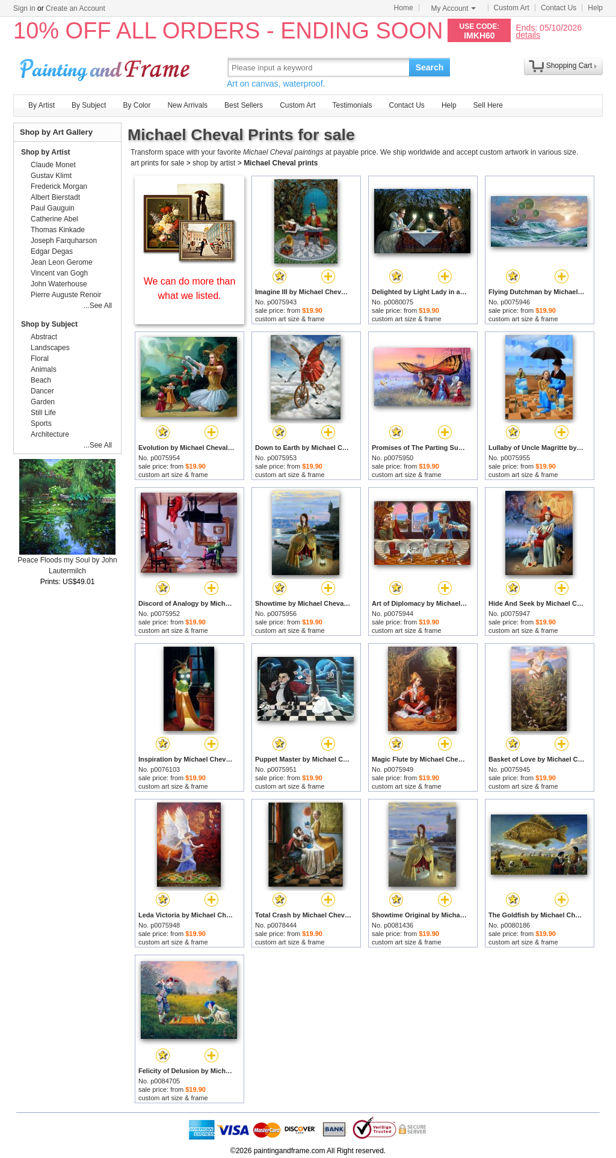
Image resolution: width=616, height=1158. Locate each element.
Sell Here (488, 105)
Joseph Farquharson (64, 240)
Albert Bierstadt (55, 197)
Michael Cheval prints (281, 163)
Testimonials (352, 105)
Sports (41, 423)
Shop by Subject (49, 324)
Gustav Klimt (51, 175)
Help (595, 8)
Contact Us (558, 8)
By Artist (41, 105)
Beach (41, 380)
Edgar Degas (52, 251)
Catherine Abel (54, 219)
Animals (44, 369)
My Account (453, 8)
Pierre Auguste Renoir (66, 295)
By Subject (89, 105)
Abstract (44, 337)
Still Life (43, 412)
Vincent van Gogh (59, 273)
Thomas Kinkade (58, 230)
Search (430, 67)
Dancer (42, 391)
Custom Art (511, 8)
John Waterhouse (59, 284)
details (528, 34)
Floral (40, 358)
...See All (98, 305)
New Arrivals (187, 105)
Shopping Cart (569, 65)
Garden (43, 402)
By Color (136, 105)
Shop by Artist (45, 152)
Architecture (50, 434)
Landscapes (50, 347)
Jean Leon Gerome (62, 262)
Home (403, 8)
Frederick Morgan (59, 186)
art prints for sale (157, 163)
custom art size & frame (290, 318)
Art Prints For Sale (106, 67)
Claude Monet (53, 165)
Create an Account (75, 8)
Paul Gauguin (53, 208)
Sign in (24, 8)
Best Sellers (243, 105)
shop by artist (213, 163)
